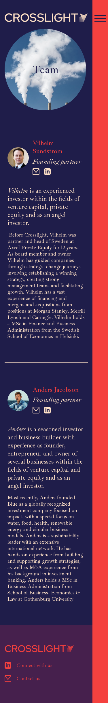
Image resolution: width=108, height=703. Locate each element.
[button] (100, 17)
